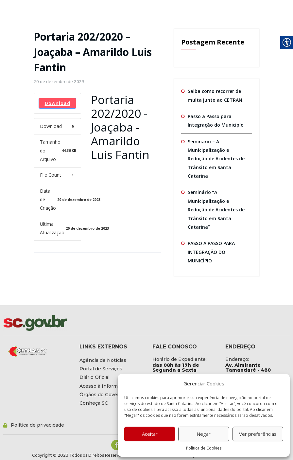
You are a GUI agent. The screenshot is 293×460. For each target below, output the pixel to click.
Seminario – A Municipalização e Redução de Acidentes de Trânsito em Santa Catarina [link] (216, 158)
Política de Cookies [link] (203, 448)
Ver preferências (258, 434)
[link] (59, 81)
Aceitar (150, 434)
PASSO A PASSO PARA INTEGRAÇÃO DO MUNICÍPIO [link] (211, 251)
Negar (204, 434)
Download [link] (57, 103)
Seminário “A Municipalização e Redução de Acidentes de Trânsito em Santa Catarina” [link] (216, 209)
